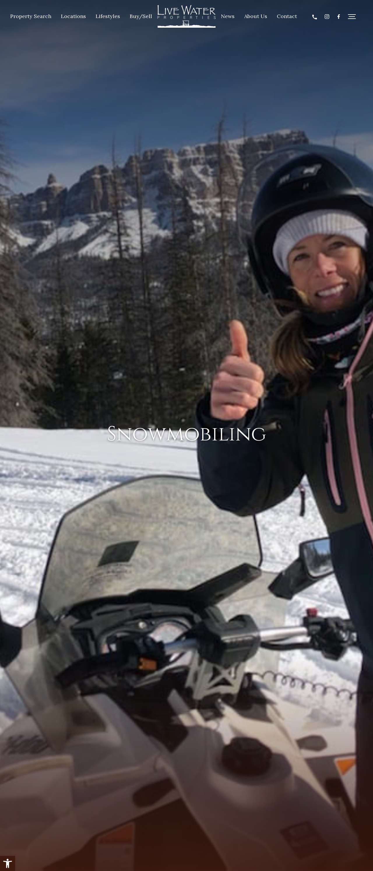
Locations (73, 16)
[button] (7, 863)
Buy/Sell (141, 16)
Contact (287, 16)
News (228, 16)
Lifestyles (108, 16)
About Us (255, 16)
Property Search (30, 16)
